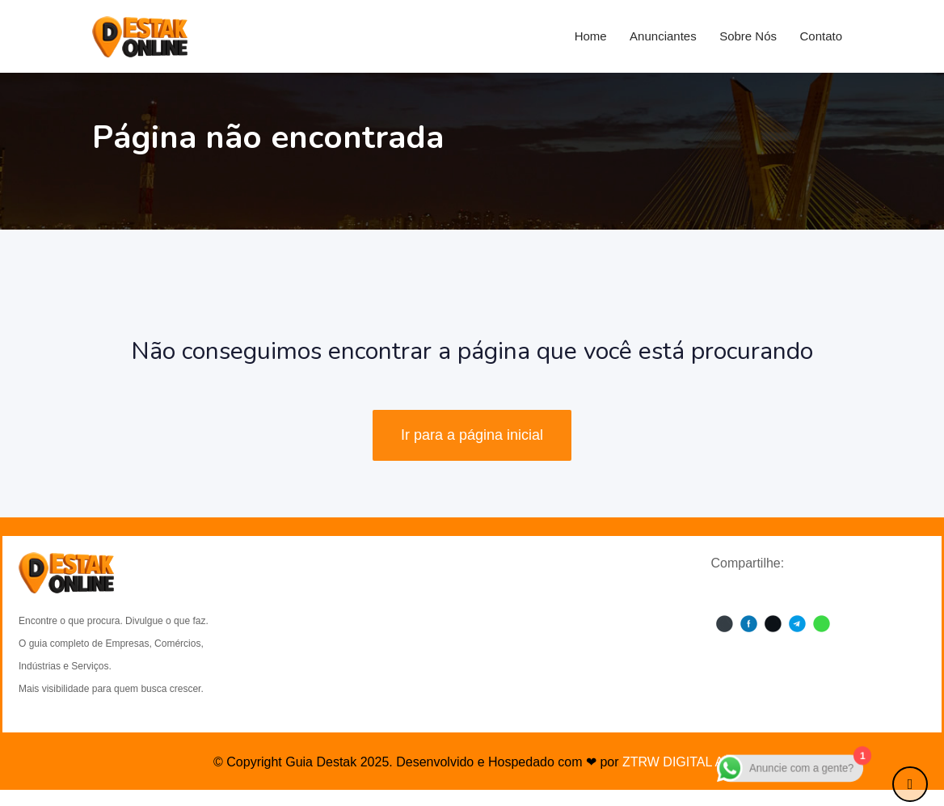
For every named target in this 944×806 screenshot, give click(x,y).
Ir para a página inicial (472, 435)
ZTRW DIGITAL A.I (676, 762)
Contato (820, 36)
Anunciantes (663, 36)
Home (591, 36)
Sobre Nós (748, 36)
